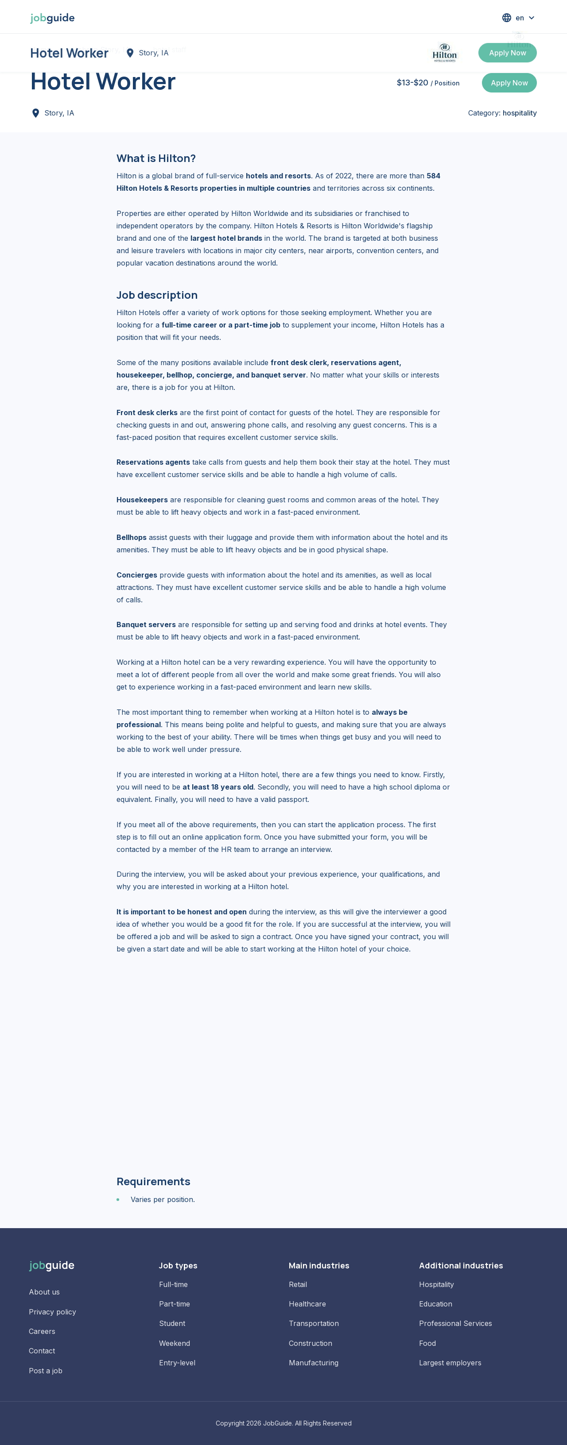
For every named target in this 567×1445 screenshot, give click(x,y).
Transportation (314, 1323)
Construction (310, 1343)
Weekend (174, 1343)
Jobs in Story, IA (101, 49)
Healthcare (307, 1303)
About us (44, 1291)
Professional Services (455, 1323)
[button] (519, 17)
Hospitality (436, 1284)
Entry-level (177, 1362)
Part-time (174, 1303)
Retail (298, 1284)
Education (435, 1303)
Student (172, 1323)
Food (427, 1343)
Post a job (45, 1370)
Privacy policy (52, 1311)
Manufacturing (313, 1362)
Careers (42, 1331)
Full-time (173, 1284)
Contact (42, 1350)
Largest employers (450, 1362)
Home (40, 49)
